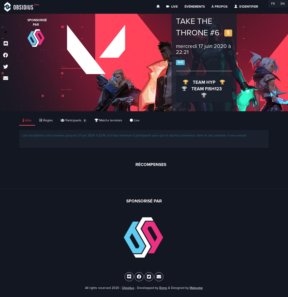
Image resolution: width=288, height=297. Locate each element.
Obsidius (128, 288)
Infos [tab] (27, 120)
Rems (163, 288)
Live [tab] (135, 120)
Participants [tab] (74, 120)
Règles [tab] (46, 120)
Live (172, 7)
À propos (219, 7)
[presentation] (27, 121)
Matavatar (196, 288)
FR (273, 4)
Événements (194, 7)
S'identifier (246, 7)
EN (283, 4)
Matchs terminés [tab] (108, 120)
